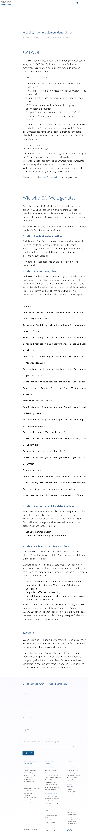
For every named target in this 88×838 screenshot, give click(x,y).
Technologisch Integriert (51, 782)
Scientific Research (49, 177)
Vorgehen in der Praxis (51, 789)
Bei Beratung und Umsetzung (53, 775)
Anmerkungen (29, 736)
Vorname (27, 688)
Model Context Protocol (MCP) (53, 778)
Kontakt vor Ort (71, 812)
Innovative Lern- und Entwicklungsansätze (29, 794)
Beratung (47, 817)
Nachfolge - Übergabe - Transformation (30, 776)
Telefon (26, 724)
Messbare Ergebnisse (51, 785)
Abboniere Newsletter (73, 763)
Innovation (70, 768)
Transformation (49, 768)
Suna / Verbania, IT (72, 791)
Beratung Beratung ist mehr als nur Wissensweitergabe (73, 819)
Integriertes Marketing (51, 801)
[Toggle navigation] (83, 3)
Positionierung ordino (51, 815)
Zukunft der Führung (29, 791)
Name (25, 700)
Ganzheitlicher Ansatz (51, 780)
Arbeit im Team (49, 820)
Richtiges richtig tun (29, 773)
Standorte (69, 784)
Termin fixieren (71, 810)
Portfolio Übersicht (50, 822)
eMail (25, 712)
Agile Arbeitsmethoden (30, 798)
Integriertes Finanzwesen (52, 799)
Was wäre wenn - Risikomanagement (29, 781)
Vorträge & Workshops (30, 770)
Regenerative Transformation (32, 788)
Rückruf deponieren (72, 815)
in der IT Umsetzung (72, 770)
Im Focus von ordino (51, 794)
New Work (26, 786)
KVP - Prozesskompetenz (52, 796)
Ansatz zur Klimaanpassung (74, 775)
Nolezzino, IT (70, 794)
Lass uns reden (28, 764)
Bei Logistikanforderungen (52, 773)
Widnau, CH (70, 789)
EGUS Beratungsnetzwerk (52, 803)
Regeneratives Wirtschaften (74, 780)
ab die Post (28, 753)
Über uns (47, 810)
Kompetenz (27, 768)
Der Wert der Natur (72, 778)
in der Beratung (71, 773)
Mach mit (47, 764)
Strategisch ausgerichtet (52, 787)
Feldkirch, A (70, 787)
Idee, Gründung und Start (52, 770)
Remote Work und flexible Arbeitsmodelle (31, 801)
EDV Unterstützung (72, 823)
